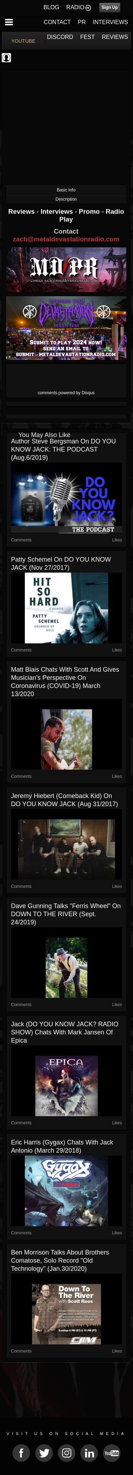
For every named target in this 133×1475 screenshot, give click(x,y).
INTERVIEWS (110, 22)
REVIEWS (115, 37)
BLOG (51, 7)
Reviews (22, 211)
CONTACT (57, 22)
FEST (87, 37)
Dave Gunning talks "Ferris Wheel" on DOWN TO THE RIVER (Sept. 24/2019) (66, 914)
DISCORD (60, 37)
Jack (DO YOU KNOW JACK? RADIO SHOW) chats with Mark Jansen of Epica (64, 1032)
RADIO (75, 7)
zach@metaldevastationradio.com (66, 239)
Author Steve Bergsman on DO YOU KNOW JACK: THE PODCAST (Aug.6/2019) (63, 449)
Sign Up (110, 7)
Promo (90, 211)
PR (81, 22)
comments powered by (66, 392)
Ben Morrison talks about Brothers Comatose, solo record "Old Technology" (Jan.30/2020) (60, 1260)
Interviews (57, 211)
